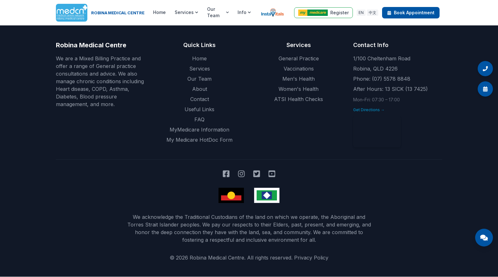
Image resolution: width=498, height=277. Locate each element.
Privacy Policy (311, 257)
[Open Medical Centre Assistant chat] (484, 238)
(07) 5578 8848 (391, 79)
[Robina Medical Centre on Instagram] (241, 174)
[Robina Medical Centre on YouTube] (272, 174)
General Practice (299, 58)
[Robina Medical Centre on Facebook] (226, 174)
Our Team (218, 12)
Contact (199, 99)
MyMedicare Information (199, 129)
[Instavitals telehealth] (272, 12)
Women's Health (299, 89)
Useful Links (199, 109)
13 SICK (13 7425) (406, 89)
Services (186, 12)
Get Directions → (369, 109)
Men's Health (298, 79)
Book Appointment (410, 12)
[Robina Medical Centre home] (100, 13)
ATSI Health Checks (298, 99)
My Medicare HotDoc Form (199, 140)
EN (361, 12)
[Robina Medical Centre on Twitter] (256, 174)
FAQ (199, 119)
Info (244, 12)
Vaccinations (299, 68)
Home (159, 12)
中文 (372, 12)
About (199, 89)
